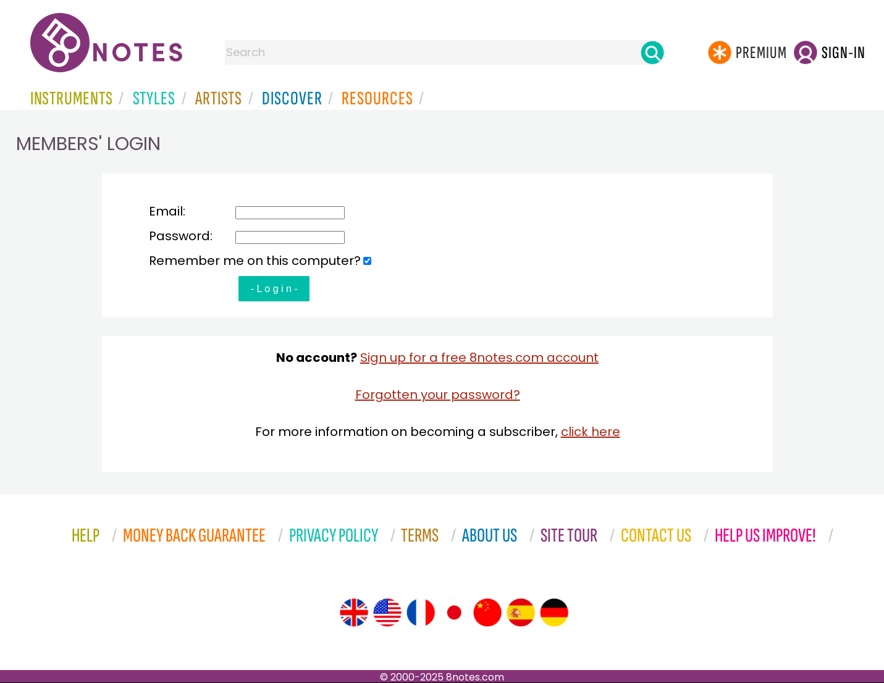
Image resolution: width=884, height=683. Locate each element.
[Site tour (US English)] (387, 612)
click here (590, 431)
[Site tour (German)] (554, 612)
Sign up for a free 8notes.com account (479, 357)
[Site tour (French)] (420, 612)
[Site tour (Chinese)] (487, 612)
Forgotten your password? (437, 394)
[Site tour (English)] (354, 612)
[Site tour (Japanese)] (454, 612)
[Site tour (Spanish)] (520, 612)
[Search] (652, 52)
